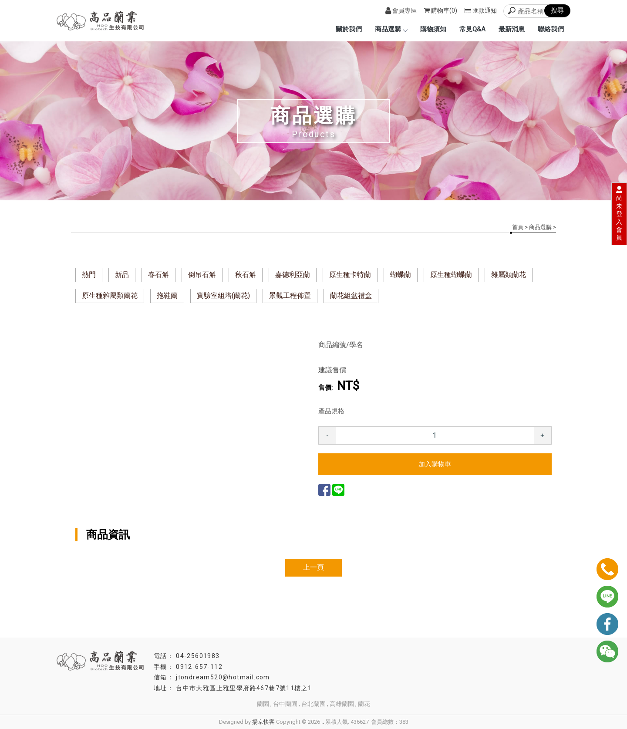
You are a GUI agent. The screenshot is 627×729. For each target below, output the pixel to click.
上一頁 (313, 567)
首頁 (517, 227)
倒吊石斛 (202, 274)
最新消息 (512, 29)
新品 (122, 274)
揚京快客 (263, 722)
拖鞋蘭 (167, 295)
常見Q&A (472, 29)
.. (322, 722)
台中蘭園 (285, 703)
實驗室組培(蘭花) (223, 295)
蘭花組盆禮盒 (351, 295)
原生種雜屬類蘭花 (110, 295)
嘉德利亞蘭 (292, 274)
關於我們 (349, 29)
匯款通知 (481, 10)
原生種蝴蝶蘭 (451, 274)
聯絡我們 (551, 29)
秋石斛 (245, 274)
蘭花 (364, 703)
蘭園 (263, 703)
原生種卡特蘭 (350, 274)
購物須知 (433, 29)
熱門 (89, 274)
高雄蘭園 (342, 703)
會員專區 (401, 10)
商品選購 (391, 29)
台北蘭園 (313, 703)
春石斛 (158, 274)
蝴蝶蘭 (400, 274)
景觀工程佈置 (290, 295)
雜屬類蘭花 (508, 274)
